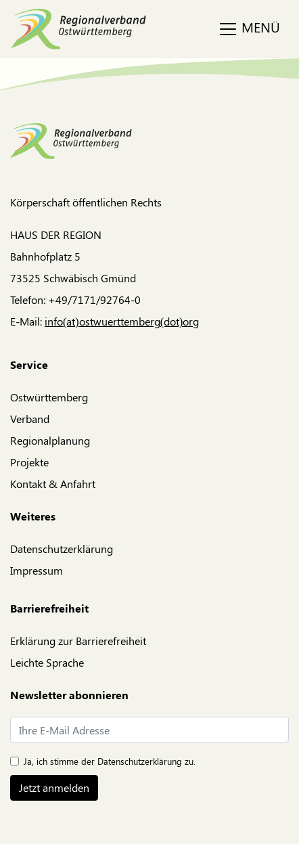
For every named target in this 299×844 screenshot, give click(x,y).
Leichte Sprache (47, 662)
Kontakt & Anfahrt (52, 483)
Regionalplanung (50, 440)
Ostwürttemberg (49, 397)
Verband (29, 419)
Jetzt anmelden (54, 787)
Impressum (36, 570)
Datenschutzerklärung (61, 548)
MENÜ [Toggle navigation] (249, 28)
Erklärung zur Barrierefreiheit (78, 641)
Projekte (29, 462)
